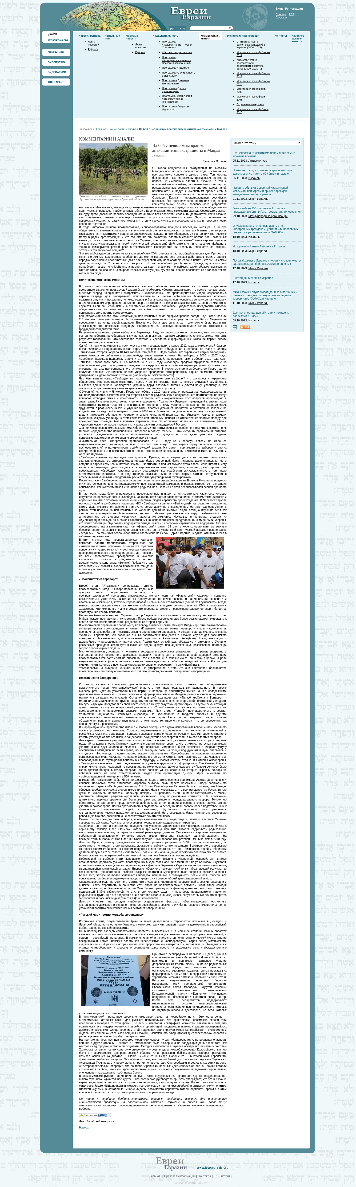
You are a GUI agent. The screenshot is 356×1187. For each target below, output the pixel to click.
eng (182, 28)
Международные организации (268, 216)
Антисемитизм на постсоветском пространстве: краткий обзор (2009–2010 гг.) (249, 64)
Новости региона (89, 35)
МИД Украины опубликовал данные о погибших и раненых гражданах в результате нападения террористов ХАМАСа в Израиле (265, 295)
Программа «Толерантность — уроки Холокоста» (177, 44)
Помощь (281, 14)
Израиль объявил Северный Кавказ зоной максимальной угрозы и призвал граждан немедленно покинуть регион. (260, 191)
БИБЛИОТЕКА (57, 62)
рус (172, 28)
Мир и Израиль (258, 198)
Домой (52, 34)
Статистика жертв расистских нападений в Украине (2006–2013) (250, 44)
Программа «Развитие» (176, 67)
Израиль (254, 178)
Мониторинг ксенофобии (243, 35)
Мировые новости (132, 37)
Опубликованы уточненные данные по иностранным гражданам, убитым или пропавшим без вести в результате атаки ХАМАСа (265, 229)
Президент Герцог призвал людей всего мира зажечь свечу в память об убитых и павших (262, 172)
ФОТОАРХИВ (56, 82)
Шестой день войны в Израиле (253, 278)
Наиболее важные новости (298, 38)
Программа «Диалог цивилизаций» (174, 90)
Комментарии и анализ (122, 129)
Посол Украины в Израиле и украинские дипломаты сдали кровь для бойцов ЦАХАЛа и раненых (267, 262)
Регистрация (294, 8)
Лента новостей (93, 43)
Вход (279, 8)
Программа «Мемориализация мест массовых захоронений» (177, 60)
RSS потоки (222, 1176)
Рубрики (93, 49)
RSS (291, 14)
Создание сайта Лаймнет (191, 1183)
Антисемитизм (257, 160)
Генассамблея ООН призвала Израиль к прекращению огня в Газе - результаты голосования (266, 210)
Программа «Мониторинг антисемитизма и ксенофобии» (177, 98)
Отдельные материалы (250, 104)
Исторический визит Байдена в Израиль (259, 246)
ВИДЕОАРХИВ (57, 72)
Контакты (281, 35)
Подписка (281, 17)
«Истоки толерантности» (177, 52)
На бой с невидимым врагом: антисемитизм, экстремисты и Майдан (183, 129)
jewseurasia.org (58, 40)
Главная (101, 129)
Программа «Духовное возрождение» (175, 82)
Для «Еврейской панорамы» (97, 1121)
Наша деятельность (165, 35)
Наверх (84, 1127)
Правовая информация (179, 1176)
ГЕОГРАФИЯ (56, 52)
